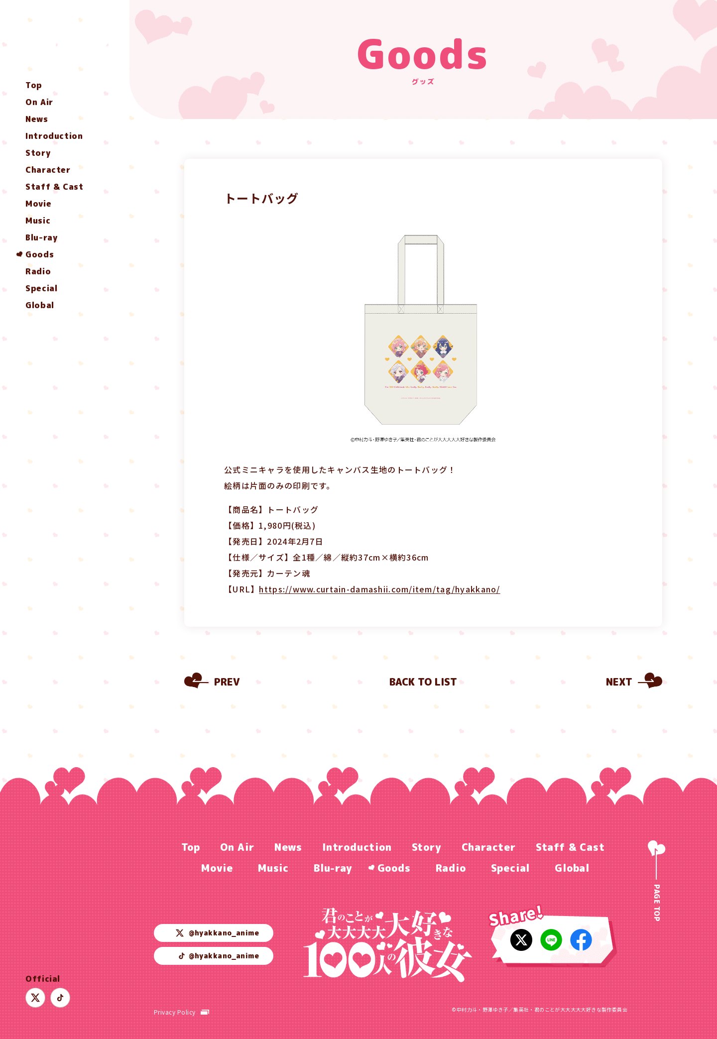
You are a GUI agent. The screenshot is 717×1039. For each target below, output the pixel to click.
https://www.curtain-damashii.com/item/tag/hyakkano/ (379, 589)
